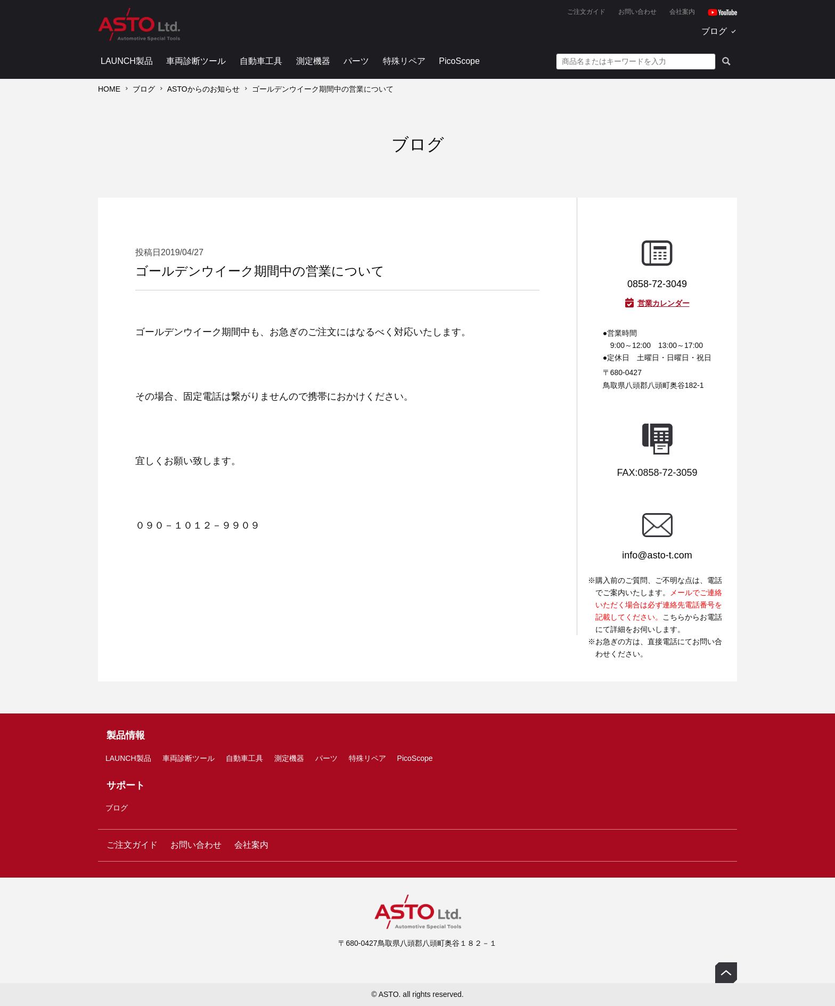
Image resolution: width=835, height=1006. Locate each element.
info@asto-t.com (657, 555)
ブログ (714, 31)
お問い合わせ (637, 11)
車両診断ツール (196, 61)
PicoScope (459, 61)
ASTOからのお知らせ (203, 89)
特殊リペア (404, 61)
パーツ (356, 61)
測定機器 (313, 61)
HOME (109, 89)
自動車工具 (261, 61)
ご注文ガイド (586, 11)
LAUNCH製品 (127, 61)
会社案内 (682, 11)
